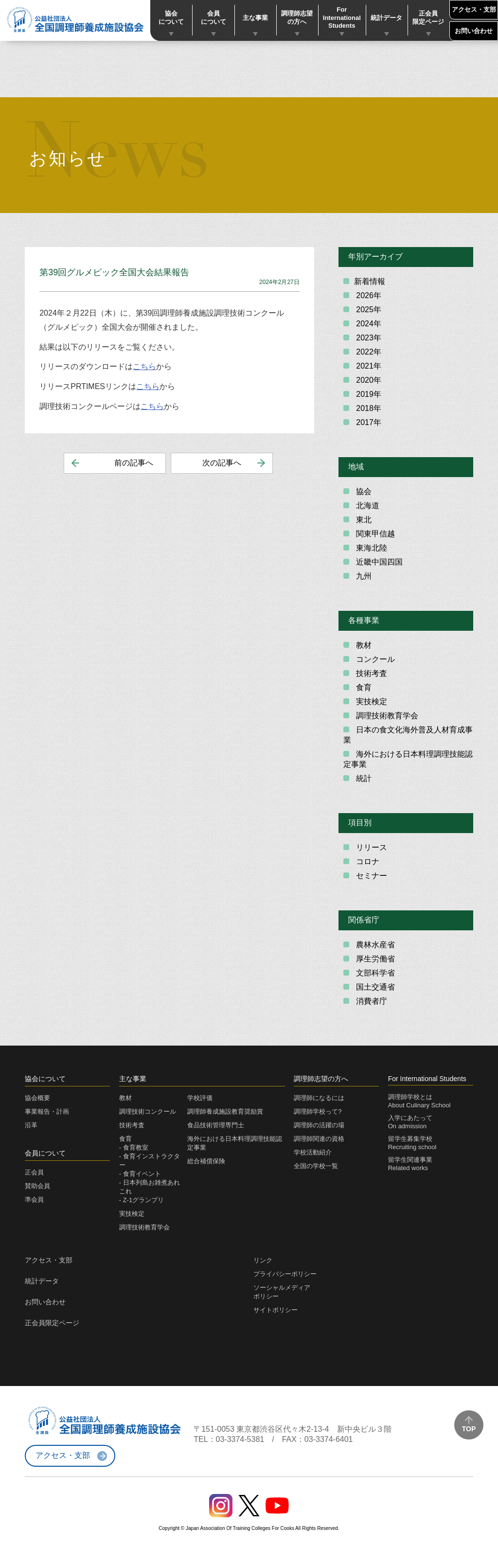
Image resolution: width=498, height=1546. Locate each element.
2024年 (367, 324)
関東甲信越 (374, 534)
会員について (213, 17)
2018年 (367, 408)
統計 (363, 778)
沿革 (31, 1125)
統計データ (386, 17)
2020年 (367, 380)
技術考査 (370, 673)
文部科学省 (374, 973)
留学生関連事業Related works (410, 1164)
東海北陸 (370, 548)
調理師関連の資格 (319, 1138)
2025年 (367, 309)
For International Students (342, 18)
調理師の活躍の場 (319, 1125)
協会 (363, 491)
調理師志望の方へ (297, 17)
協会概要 (37, 1098)
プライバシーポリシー (285, 1274)
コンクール (374, 659)
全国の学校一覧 (316, 1166)
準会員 (34, 1199)
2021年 (367, 366)
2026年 (367, 295)
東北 (363, 519)
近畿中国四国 (378, 562)
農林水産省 (374, 945)
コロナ (366, 861)
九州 (363, 576)
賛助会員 (37, 1186)
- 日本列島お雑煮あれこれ (149, 1187)
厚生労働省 (374, 959)
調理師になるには (319, 1098)
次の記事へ (221, 463)
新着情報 (369, 281)
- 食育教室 (133, 1147)
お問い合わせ (474, 31)
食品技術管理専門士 (215, 1125)
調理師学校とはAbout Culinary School (419, 1101)
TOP (469, 1429)
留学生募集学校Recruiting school (412, 1143)
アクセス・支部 (474, 9)
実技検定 (370, 701)
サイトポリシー (275, 1310)
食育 (363, 687)
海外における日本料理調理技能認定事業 (408, 759)
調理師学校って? (317, 1111)
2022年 (367, 352)
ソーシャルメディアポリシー (281, 1292)
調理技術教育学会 (386, 715)
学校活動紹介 (313, 1152)
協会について (171, 17)
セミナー (370, 875)
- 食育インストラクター (149, 1161)
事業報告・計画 (47, 1111)
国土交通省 (374, 987)
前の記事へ (133, 463)
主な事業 (255, 17)
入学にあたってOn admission (410, 1122)
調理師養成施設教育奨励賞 (225, 1111)
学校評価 (200, 1098)
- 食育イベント (140, 1173)
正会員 (34, 1172)
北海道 (366, 505)
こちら (144, 366)
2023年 (367, 338)
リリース (370, 847)
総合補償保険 (206, 1161)
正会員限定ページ (428, 17)
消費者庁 (370, 1001)
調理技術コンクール (147, 1111)
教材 (363, 645)
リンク (262, 1260)
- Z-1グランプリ (141, 1200)
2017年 (367, 422)
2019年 (367, 394)
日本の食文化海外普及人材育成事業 (408, 735)
